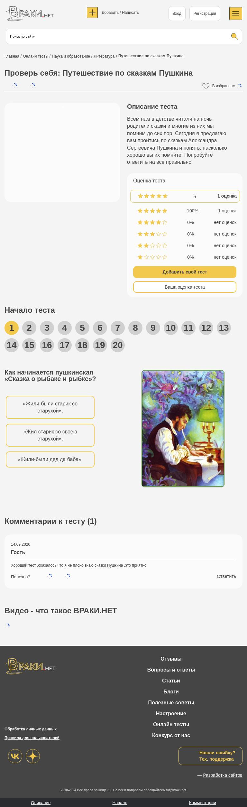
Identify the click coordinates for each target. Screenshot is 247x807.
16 (47, 345)
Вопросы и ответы (171, 669)
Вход (177, 13)
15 (29, 345)
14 (11, 345)
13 (224, 328)
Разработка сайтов (222, 775)
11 (188, 328)
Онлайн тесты (171, 724)
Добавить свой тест (185, 271)
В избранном (227, 86)
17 (64, 345)
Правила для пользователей (32, 738)
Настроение (171, 713)
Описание (40, 802)
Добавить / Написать (120, 12)
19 (100, 345)
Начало (119, 802)
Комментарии (202, 802)
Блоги (171, 691)
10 (171, 328)
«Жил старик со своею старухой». (50, 435)
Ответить (226, 576)
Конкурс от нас (171, 735)
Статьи (171, 680)
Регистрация (205, 13)
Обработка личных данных (31, 729)
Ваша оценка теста (185, 287)
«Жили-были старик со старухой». (50, 407)
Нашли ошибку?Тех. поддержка (217, 756)
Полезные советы (171, 702)
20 (118, 345)
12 (206, 328)
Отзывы (170, 659)
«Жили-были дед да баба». (50, 459)
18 (82, 345)
